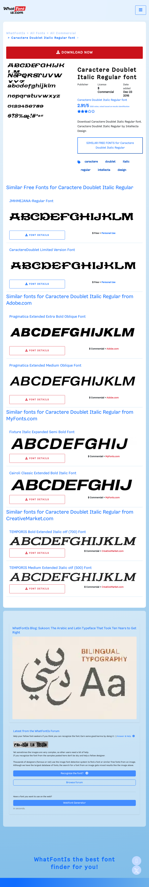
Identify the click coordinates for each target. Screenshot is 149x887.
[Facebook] (136, 860)
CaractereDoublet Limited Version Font (42, 250)
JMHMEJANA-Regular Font (31, 201)
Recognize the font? (74, 773)
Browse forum (74, 782)
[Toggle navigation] (140, 10)
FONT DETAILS (37, 235)
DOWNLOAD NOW (74, 52)
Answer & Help (126, 736)
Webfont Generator (74, 803)
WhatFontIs (15, 33)
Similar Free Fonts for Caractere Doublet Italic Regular (69, 187)
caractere (91, 161)
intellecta (104, 170)
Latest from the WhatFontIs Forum (36, 731)
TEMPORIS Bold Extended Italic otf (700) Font (47, 532)
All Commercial (63, 33)
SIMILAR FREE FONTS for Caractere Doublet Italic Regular (110, 145)
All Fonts (37, 33)
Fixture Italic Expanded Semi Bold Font (41, 432)
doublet (110, 161)
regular (85, 170)
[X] (136, 870)
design (122, 170)
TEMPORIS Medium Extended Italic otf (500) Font (50, 568)
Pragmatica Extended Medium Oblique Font (45, 365)
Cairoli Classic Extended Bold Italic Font (42, 473)
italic (126, 161)
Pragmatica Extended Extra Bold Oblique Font (47, 316)
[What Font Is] (14, 10)
